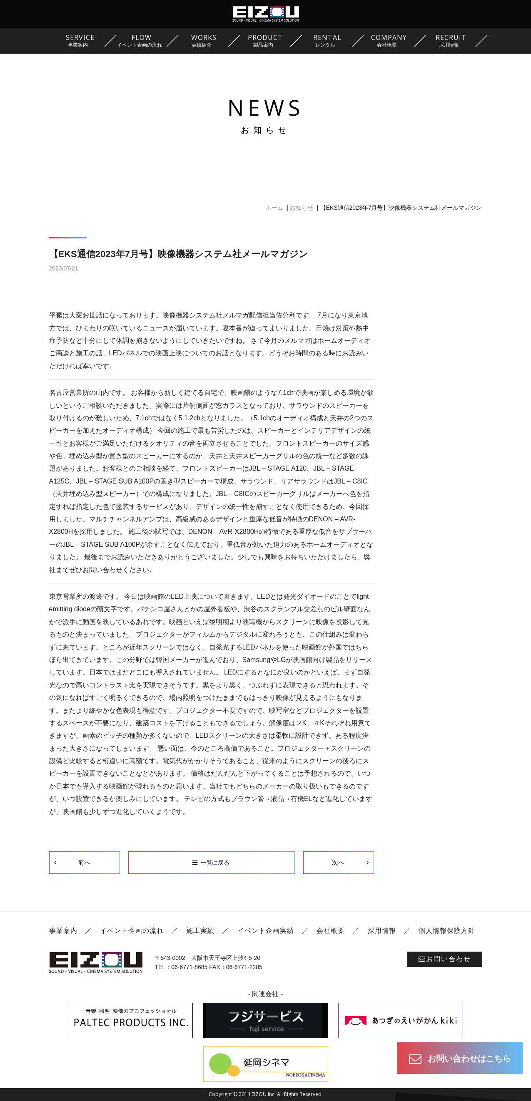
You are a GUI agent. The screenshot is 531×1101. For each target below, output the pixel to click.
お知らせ (301, 207)
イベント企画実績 (265, 930)
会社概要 (331, 930)
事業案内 (63, 930)
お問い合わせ (445, 958)
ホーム (274, 207)
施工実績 (200, 930)
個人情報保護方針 (447, 930)
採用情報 (382, 930)
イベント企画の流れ (132, 930)
